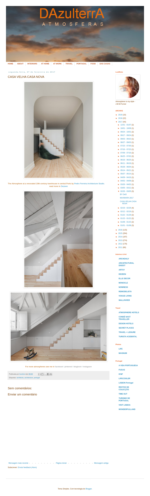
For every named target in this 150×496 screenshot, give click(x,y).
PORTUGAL (81, 64)
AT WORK (57, 64)
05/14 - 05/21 (126, 170)
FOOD (93, 64)
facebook (59, 366)
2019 (120, 115)
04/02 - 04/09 (126, 181)
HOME (10, 64)
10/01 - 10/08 (126, 128)
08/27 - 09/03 (126, 142)
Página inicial (61, 463)
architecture (28, 378)
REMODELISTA (125, 292)
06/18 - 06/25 (126, 160)
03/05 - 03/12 (126, 188)
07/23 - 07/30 (126, 146)
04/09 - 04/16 (126, 177)
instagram (87, 366)
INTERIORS (32, 64)
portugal (37, 378)
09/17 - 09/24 (126, 135)
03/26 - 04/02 (126, 184)
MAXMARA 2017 (127, 198)
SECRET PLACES (126, 328)
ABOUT (20, 64)
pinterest (68, 366)
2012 (120, 244)
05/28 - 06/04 (126, 167)
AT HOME (45, 64)
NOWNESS (123, 287)
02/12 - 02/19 (126, 211)
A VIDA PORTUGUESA (128, 365)
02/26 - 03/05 (126, 191)
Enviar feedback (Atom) (27, 467)
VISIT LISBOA (124, 405)
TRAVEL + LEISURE (127, 332)
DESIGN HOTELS (126, 324)
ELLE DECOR (124, 278)
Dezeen (64, 186)
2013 (120, 240)
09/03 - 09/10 (126, 139)
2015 (120, 233)
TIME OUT (123, 394)
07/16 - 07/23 (126, 149)
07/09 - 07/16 (126, 153)
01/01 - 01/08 (126, 225)
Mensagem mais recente (18, 463)
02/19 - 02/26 (126, 208)
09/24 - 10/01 (126, 132)
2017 (120, 122)
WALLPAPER (124, 300)
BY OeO (123, 194)
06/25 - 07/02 (126, 156)
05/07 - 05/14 (126, 174)
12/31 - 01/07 (126, 125)
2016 (120, 230)
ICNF (121, 374)
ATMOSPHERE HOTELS (129, 312)
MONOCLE (123, 283)
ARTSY (122, 270)
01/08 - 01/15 (126, 222)
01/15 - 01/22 (126, 218)
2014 (120, 237)
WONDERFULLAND (127, 409)
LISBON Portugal (126, 383)
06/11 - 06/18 (126, 163)
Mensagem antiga (101, 463)
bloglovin (77, 366)
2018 (120, 118)
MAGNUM (123, 353)
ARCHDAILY (124, 259)
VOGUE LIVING (125, 296)
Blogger (89, 489)
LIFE (121, 349)
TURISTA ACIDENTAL (128, 337)
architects (20, 378)
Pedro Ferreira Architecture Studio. (89, 183)
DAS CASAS (105, 64)
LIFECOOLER (124, 378)
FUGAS (122, 370)
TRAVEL (69, 64)
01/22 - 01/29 (126, 215)
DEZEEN (122, 274)
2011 (120, 247)
